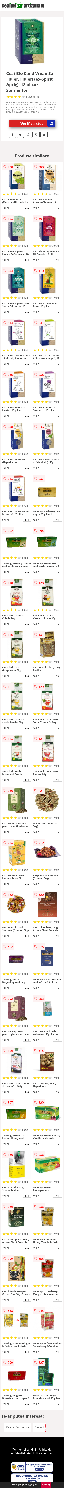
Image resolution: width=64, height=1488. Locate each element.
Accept (46, 1485)
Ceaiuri (39, 1427)
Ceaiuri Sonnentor (17, 1427)
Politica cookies (42, 1453)
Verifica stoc (37, 123)
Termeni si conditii (24, 1449)
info (27, 207)
